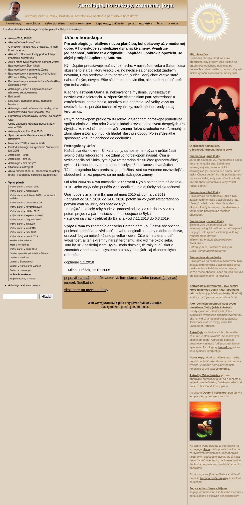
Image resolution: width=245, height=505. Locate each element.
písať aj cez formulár (134, 307)
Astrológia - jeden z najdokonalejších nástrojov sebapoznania (30, 90)
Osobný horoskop (214, 392)
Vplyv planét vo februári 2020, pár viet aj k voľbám (32, 197)
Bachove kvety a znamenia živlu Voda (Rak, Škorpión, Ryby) (34, 83)
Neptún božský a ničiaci (22, 278)
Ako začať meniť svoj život (24, 42)
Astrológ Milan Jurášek (205, 375)
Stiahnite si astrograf (20, 167)
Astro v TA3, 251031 (20, 38)
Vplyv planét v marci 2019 (24, 236)
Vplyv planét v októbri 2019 (24, 211)
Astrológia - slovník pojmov (24, 285)
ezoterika (145, 23)
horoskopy (13, 23)
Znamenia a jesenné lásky (207, 221)
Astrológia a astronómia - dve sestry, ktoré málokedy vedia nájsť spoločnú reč (33, 110)
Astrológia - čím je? (19, 158)
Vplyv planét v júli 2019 (22, 223)
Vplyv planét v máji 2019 (23, 232)
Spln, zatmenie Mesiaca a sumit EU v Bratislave (30, 137)
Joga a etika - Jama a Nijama (209, 488)
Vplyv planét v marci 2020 (24, 190)
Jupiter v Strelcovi (19, 257)
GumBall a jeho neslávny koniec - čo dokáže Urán (34, 117)
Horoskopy (197, 357)
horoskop (225, 347)
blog (160, 23)
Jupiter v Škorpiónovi (21, 261)
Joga (206, 449)
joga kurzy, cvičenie (110, 23)
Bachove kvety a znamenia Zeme (28, 69)
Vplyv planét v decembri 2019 (26, 202)
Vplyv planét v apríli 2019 (23, 249)
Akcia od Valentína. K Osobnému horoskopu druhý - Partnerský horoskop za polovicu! (34, 172)
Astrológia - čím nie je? (22, 163)
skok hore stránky (86, 290)
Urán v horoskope (20, 274)
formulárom (129, 278)
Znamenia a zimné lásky (205, 257)
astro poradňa (55, 23)
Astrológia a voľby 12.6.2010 (25, 131)
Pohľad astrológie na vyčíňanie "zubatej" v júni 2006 (33, 149)
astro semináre (80, 23)
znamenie (222, 368)
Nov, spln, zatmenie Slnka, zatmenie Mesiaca (30, 102)
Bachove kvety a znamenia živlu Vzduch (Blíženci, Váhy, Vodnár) (32, 75)
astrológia (33, 23)
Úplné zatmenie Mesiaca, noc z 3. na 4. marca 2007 (31, 125)
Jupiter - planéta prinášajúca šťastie (29, 253)
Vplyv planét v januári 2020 (24, 186)
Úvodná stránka (13, 29)
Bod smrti (14, 96)
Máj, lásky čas (199, 54)
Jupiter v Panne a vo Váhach (25, 265)
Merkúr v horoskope (20, 240)
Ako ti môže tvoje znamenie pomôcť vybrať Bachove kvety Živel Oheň (33, 63)
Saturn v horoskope (20, 270)
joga (131, 23)
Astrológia (32, 29)
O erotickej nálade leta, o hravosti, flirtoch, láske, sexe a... (33, 48)
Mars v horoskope (19, 244)
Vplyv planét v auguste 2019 (25, 219)
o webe (173, 23)
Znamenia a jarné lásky (205, 156)
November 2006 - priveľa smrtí (26, 143)
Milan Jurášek (151, 303)
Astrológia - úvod (18, 154)
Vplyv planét (49, 29)
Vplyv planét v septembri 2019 (26, 215)
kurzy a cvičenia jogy (214, 478)
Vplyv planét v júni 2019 (23, 228)
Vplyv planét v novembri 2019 (26, 206)
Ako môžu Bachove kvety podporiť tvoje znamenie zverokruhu (32, 56)
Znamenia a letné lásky (205, 192)
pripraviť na (76, 278)
